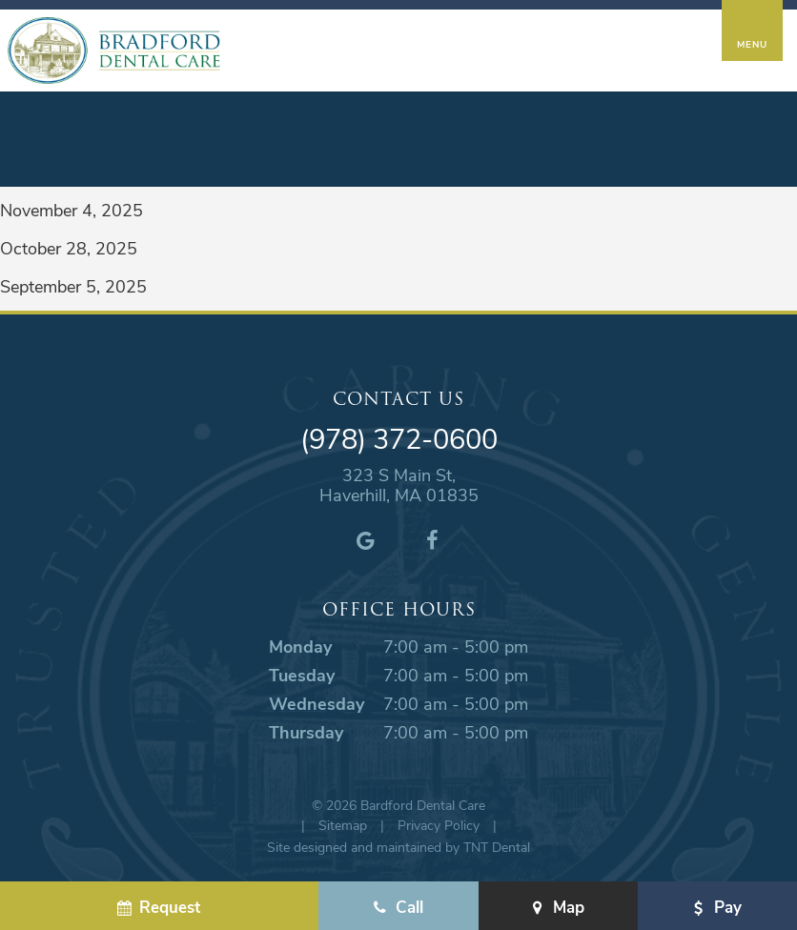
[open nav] (751, 30)
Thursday (306, 731)
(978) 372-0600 (399, 438)
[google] (365, 539)
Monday (300, 646)
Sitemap (342, 825)
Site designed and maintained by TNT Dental (398, 847)
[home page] (114, 50)
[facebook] (432, 539)
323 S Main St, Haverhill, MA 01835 (399, 485)
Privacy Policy (439, 825)
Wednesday (316, 703)
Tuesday (302, 674)
